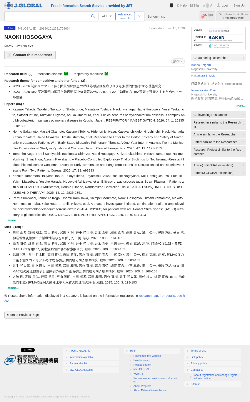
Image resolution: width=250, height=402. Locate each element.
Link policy (197, 357)
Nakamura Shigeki (203, 75)
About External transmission (149, 390)
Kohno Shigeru (201, 65)
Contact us (197, 369)
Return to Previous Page (22, 315)
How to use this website (147, 355)
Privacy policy (199, 363)
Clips (209, 16)
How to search (141, 360)
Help (183, 5)
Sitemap (195, 384)
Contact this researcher (34, 56)
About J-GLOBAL (80, 350)
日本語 (194, 5)
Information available (82, 357)
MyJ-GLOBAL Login (81, 369)
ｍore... (240, 105)
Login (225, 5)
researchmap (148, 295)
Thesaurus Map (233, 16)
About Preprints (142, 386)
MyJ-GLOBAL (141, 369)
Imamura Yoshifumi (203, 90)
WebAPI (138, 373)
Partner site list (78, 363)
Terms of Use (198, 350)
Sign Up (239, 5)
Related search (142, 364)
